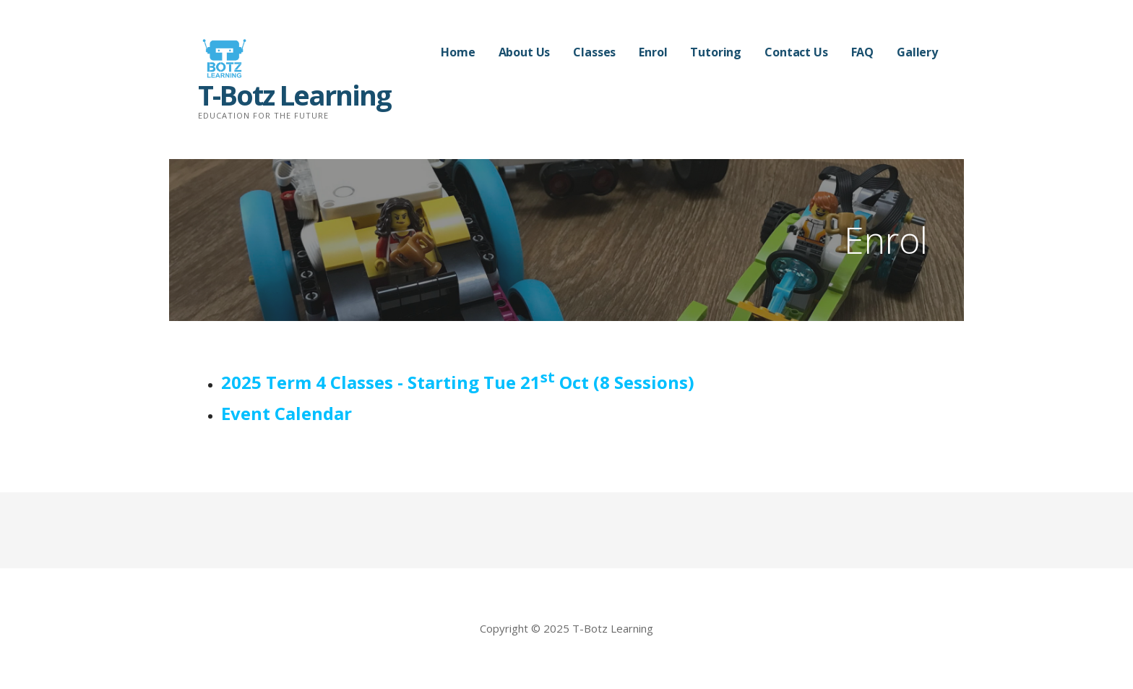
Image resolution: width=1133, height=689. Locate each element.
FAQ (862, 52)
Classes (594, 52)
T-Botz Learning (294, 95)
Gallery (917, 52)
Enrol (653, 52)
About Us (525, 52)
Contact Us (795, 52)
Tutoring (715, 52)
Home (458, 52)
